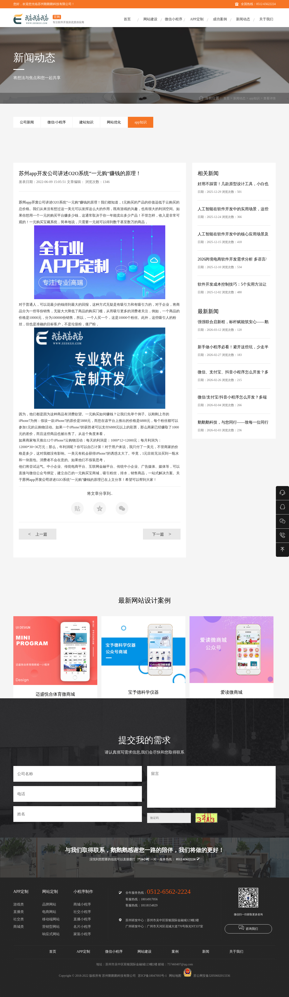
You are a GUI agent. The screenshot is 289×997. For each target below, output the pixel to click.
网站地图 (175, 975)
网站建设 (150, 19)
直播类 (18, 912)
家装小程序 (82, 934)
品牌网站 (49, 904)
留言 (211, 787)
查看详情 (269, 98)
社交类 (18, 919)
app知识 (254, 98)
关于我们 (266, 19)
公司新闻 (27, 122)
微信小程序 (173, 19)
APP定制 (196, 19)
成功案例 (220, 19)
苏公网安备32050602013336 (206, 975)
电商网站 (49, 912)
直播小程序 (82, 919)
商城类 (18, 926)
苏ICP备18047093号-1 (152, 975)
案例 (175, 951)
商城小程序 (82, 904)
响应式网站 (51, 934)
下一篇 (161, 534)
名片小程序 (82, 926)
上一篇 (37, 534)
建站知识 (86, 122)
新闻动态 (243, 19)
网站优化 (114, 122)
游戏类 (18, 904)
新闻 (205, 951)
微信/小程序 (56, 122)
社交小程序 (82, 912)
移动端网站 (51, 919)
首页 (127, 19)
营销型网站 (51, 926)
